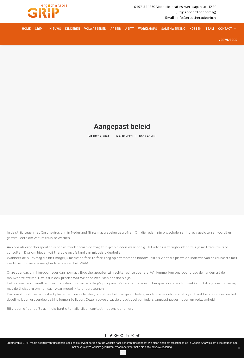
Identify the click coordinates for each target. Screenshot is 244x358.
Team (210, 28)
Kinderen (72, 28)
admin (151, 134)
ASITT (129, 28)
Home (26, 28)
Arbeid (116, 28)
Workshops (147, 28)
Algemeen (126, 134)
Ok (123, 352)
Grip (40, 28)
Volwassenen (95, 28)
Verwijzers (228, 39)
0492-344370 (144, 6)
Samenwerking (173, 28)
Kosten (195, 28)
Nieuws (55, 28)
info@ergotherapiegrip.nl (196, 17)
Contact (227, 28)
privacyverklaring (162, 347)
